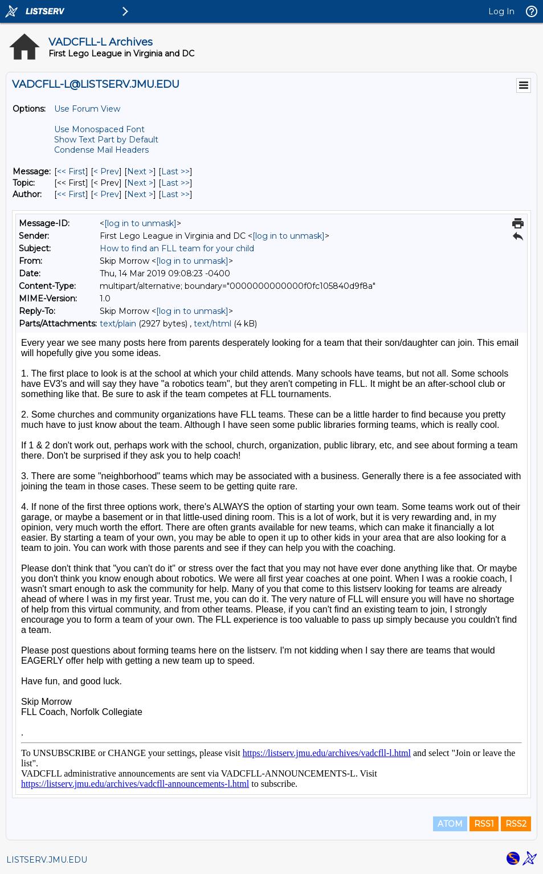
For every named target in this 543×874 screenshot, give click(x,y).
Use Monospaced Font (99, 129)
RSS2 (515, 824)
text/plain (118, 323)
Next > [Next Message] (140, 171)
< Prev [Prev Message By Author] (106, 194)
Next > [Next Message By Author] (140, 194)
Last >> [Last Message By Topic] (175, 183)
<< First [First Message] (71, 171)
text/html (212, 323)
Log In (501, 11)
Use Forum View (87, 109)
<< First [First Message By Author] (71, 194)
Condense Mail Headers (101, 150)
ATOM (450, 824)
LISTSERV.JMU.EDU (46, 860)
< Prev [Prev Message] (106, 171)
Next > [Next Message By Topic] (140, 183)
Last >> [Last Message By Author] (175, 194)
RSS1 (484, 824)
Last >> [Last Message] (175, 171)
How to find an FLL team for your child (177, 248)
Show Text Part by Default (106, 139)
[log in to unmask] (140, 223)
